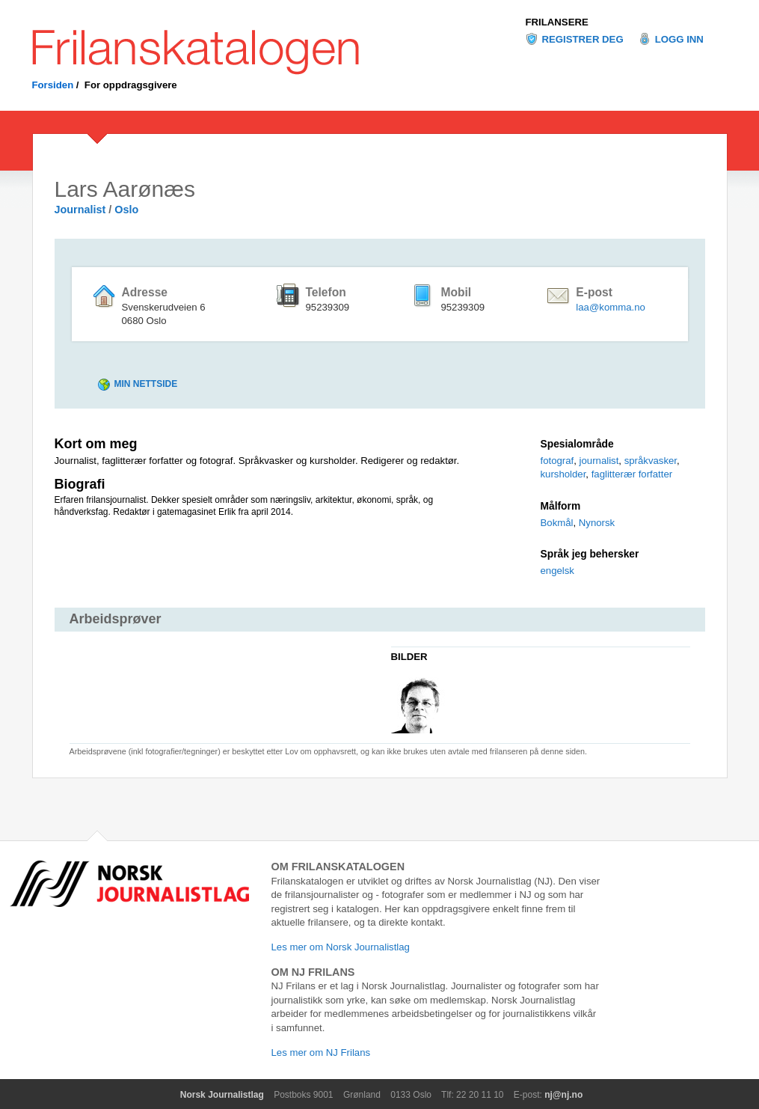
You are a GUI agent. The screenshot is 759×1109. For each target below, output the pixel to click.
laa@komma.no (610, 307)
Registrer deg (583, 39)
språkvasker (650, 460)
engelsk (557, 570)
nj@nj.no (563, 1095)
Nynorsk (597, 522)
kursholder (563, 474)
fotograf (557, 460)
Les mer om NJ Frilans (321, 1052)
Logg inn (679, 39)
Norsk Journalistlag (222, 1095)
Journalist (80, 210)
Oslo (126, 210)
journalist (599, 460)
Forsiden (53, 85)
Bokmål (557, 522)
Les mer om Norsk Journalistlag (340, 947)
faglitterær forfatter (631, 474)
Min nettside (146, 384)
